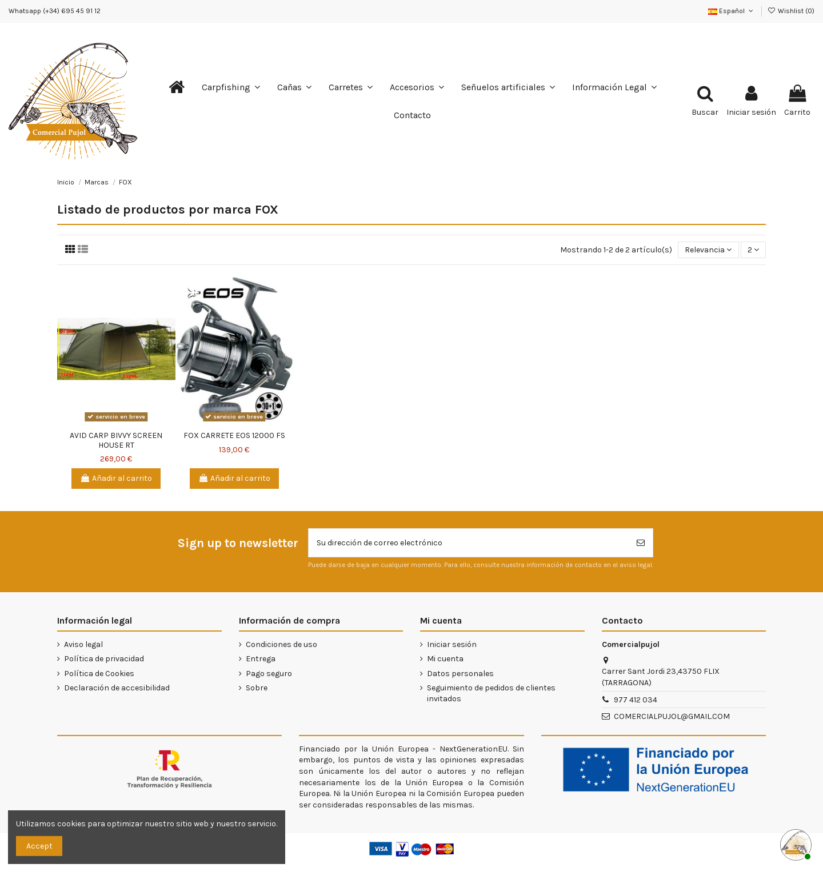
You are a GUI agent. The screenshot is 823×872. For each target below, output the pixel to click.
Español (731, 11)
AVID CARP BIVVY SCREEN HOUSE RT (116, 440)
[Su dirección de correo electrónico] (469, 543)
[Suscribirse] (641, 543)
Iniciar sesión (452, 644)
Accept (39, 846)
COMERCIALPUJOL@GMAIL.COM (672, 716)
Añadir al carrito (116, 478)
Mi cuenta (445, 659)
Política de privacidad (104, 659)
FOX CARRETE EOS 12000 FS (234, 435)
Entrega (260, 659)
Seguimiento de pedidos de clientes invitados (491, 693)
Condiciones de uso (281, 644)
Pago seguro (269, 673)
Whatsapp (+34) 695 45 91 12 (55, 11)
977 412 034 (635, 700)
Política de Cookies (99, 673)
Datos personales (460, 673)
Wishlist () (791, 11)
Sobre (256, 688)
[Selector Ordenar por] (708, 250)
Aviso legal (83, 644)
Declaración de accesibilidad (117, 688)
